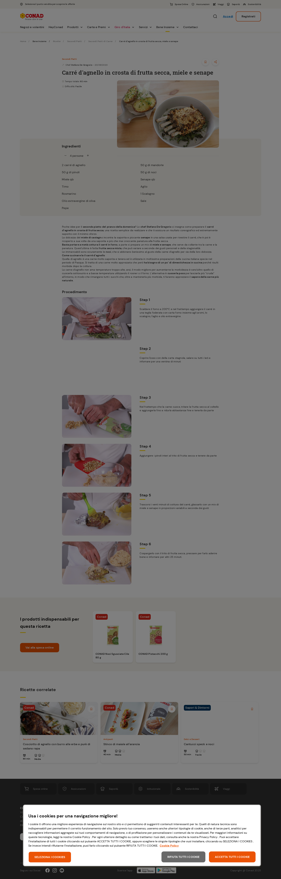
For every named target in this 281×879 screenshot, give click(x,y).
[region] (142, 835)
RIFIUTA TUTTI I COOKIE (183, 857)
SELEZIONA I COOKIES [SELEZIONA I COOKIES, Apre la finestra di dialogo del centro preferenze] (49, 857)
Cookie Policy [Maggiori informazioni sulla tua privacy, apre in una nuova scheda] (169, 846)
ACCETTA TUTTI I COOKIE (232, 857)
